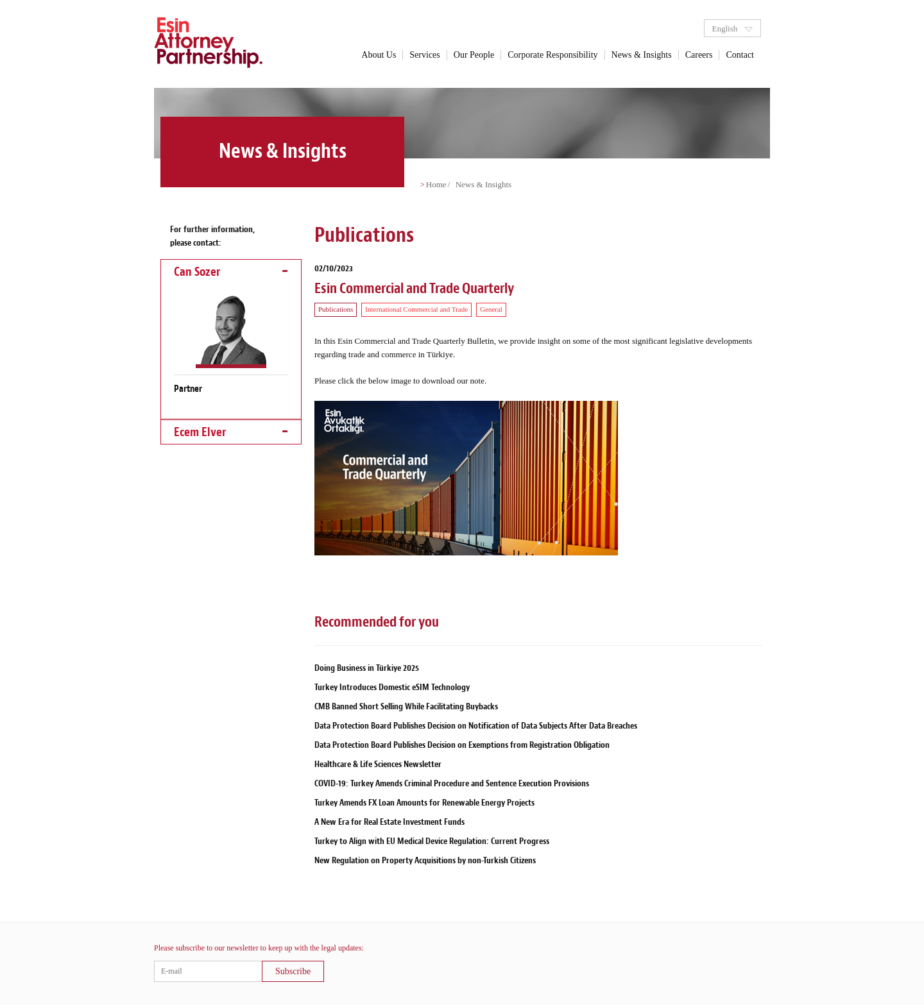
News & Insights (642, 55)
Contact (740, 55)
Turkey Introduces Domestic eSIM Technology (392, 687)
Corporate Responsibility (552, 55)
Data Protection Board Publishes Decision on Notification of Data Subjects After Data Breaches (475, 725)
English (732, 28)
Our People (474, 55)
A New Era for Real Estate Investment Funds (389, 821)
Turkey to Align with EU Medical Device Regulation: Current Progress (431, 841)
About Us (378, 55)
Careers (699, 55)
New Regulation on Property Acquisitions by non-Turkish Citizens (425, 860)
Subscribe (293, 971)
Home (436, 184)
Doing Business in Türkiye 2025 (366, 668)
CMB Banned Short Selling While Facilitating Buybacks (406, 706)
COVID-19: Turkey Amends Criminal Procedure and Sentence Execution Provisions (451, 783)
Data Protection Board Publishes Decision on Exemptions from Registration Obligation (462, 744)
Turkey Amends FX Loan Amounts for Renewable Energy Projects (424, 802)
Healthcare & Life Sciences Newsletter (377, 764)
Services (424, 55)
